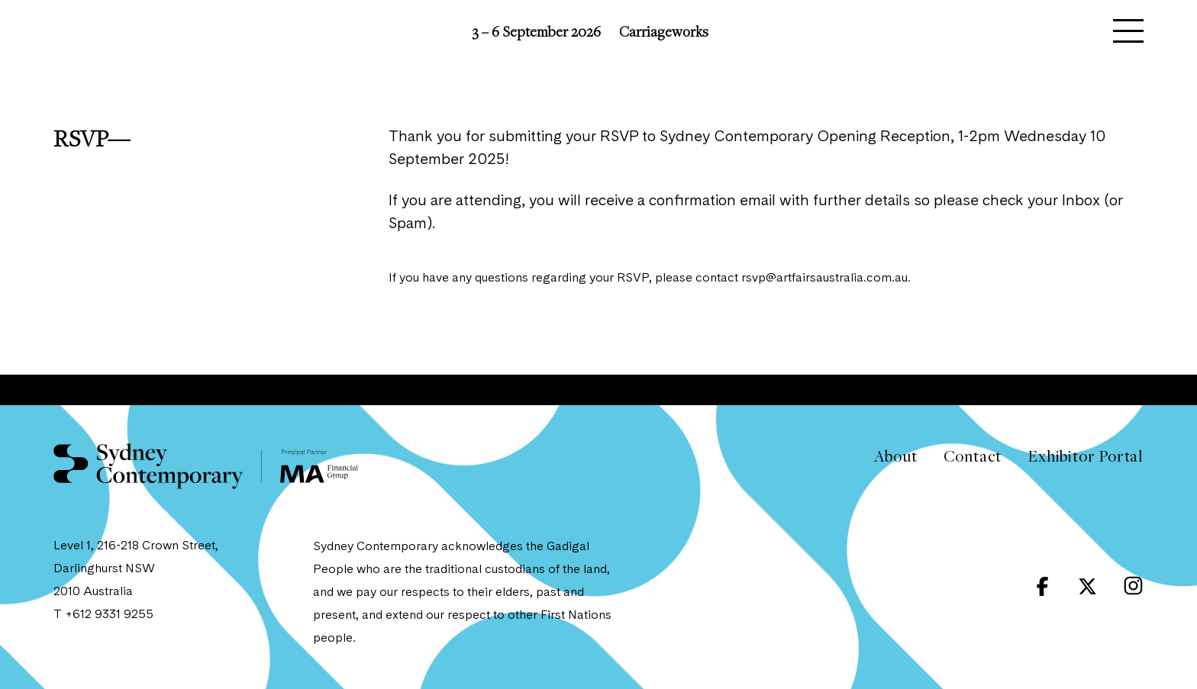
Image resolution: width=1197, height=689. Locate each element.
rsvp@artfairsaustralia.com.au (824, 278)
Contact (973, 456)
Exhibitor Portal (1086, 456)
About (896, 456)
